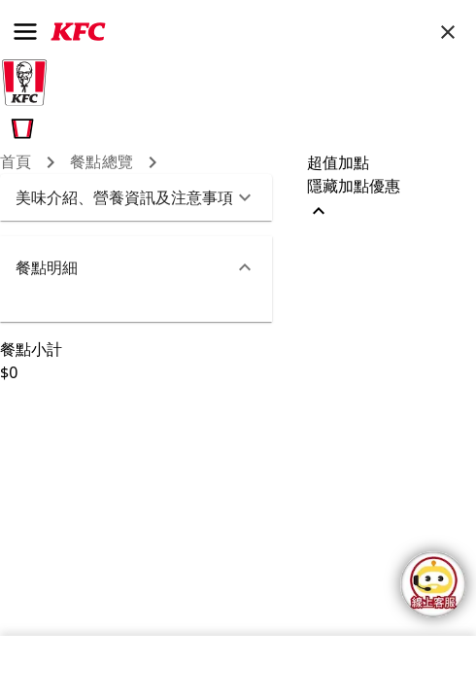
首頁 (15, 162)
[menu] (25, 31)
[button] (136, 197)
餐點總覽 (101, 162)
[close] (447, 32)
